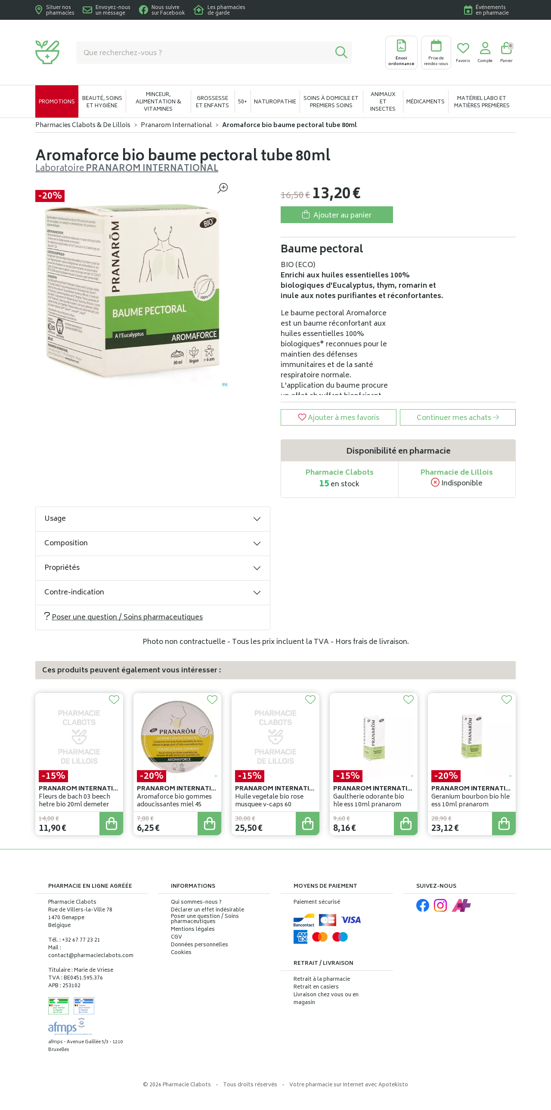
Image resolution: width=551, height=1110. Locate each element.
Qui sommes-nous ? (196, 902)
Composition (66, 544)
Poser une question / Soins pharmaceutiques (123, 618)
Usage (55, 519)
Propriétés (62, 568)
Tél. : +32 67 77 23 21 (74, 940)
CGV (176, 937)
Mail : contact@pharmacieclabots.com (90, 952)
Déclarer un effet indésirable (207, 910)
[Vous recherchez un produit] (203, 52)
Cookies (181, 953)
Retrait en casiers (316, 987)
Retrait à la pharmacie (322, 979)
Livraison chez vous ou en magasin (326, 999)
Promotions (57, 102)
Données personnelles (199, 945)
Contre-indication (74, 593)
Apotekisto (348, 1085)
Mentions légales (193, 930)
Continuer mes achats (458, 418)
